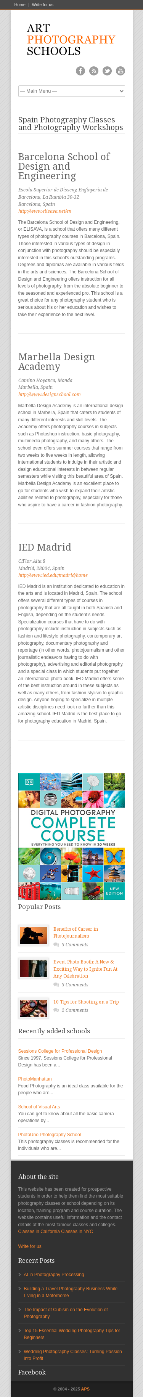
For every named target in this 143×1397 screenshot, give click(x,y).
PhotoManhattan (35, 1079)
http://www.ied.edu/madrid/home (53, 575)
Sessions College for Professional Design (60, 1051)
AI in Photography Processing (54, 1274)
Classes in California (39, 1231)
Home (20, 5)
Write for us (42, 5)
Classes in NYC (77, 1231)
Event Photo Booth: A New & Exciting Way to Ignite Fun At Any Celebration (85, 969)
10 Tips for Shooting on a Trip (86, 1002)
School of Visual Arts (39, 1107)
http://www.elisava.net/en (44, 211)
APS (85, 1389)
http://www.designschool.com (49, 394)
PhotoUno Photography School (49, 1134)
